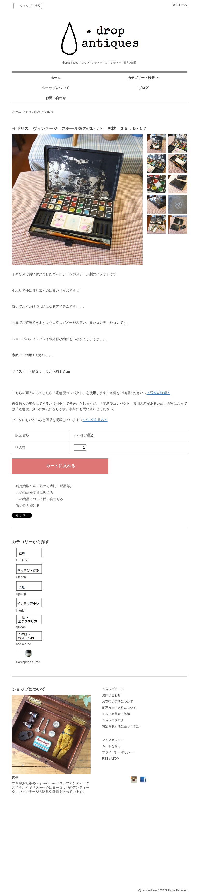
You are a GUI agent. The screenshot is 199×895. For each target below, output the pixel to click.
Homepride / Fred (29, 656)
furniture (29, 555)
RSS (105, 758)
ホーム (56, 78)
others (49, 111)
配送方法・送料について (119, 708)
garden (29, 622)
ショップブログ (113, 720)
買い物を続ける (28, 505)
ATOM (115, 758)
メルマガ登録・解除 (116, 714)
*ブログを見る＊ (95, 420)
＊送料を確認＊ (158, 393)
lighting (29, 588)
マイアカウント (113, 740)
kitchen (29, 571)
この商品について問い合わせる (39, 499)
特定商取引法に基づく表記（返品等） (44, 486)
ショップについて (55, 88)
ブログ (143, 88)
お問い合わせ (56, 98)
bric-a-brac (33, 111)
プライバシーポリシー (117, 752)
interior (29, 605)
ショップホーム (113, 689)
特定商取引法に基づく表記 (120, 726)
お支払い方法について (117, 701)
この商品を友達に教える (34, 492)
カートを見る (111, 746)
